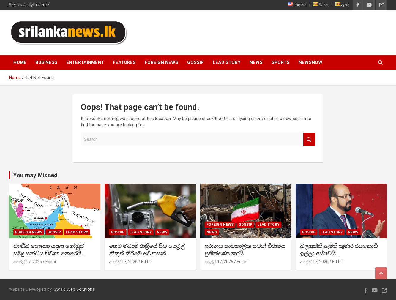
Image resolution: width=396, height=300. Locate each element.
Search (309, 139)
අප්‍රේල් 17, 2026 (27, 261)
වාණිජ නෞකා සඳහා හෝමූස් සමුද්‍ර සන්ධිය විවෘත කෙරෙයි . (48, 250)
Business (46, 62)
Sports (281, 62)
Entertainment (85, 62)
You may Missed (35, 175)
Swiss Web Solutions (74, 289)
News (256, 62)
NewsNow (310, 62)
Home (19, 62)
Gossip (195, 62)
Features (124, 62)
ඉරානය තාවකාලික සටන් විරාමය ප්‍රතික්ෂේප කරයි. (245, 250)
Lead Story (227, 62)
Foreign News (161, 62)
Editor (50, 261)
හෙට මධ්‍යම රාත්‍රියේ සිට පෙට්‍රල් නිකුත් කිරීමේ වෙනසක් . (147, 250)
